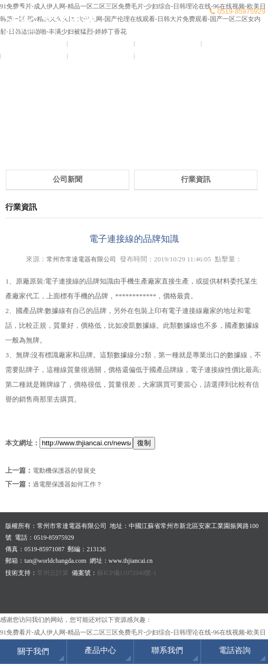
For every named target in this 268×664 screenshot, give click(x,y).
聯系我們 (167, 56)
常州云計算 (53, 573)
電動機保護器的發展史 (64, 470)
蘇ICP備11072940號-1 (126, 573)
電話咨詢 (235, 650)
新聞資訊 (167, 43)
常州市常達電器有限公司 (81, 259)
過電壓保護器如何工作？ (67, 484)
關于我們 (100, 43)
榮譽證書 (33, 56)
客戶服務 (100, 56)
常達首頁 (33, 43)
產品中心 (234, 43)
